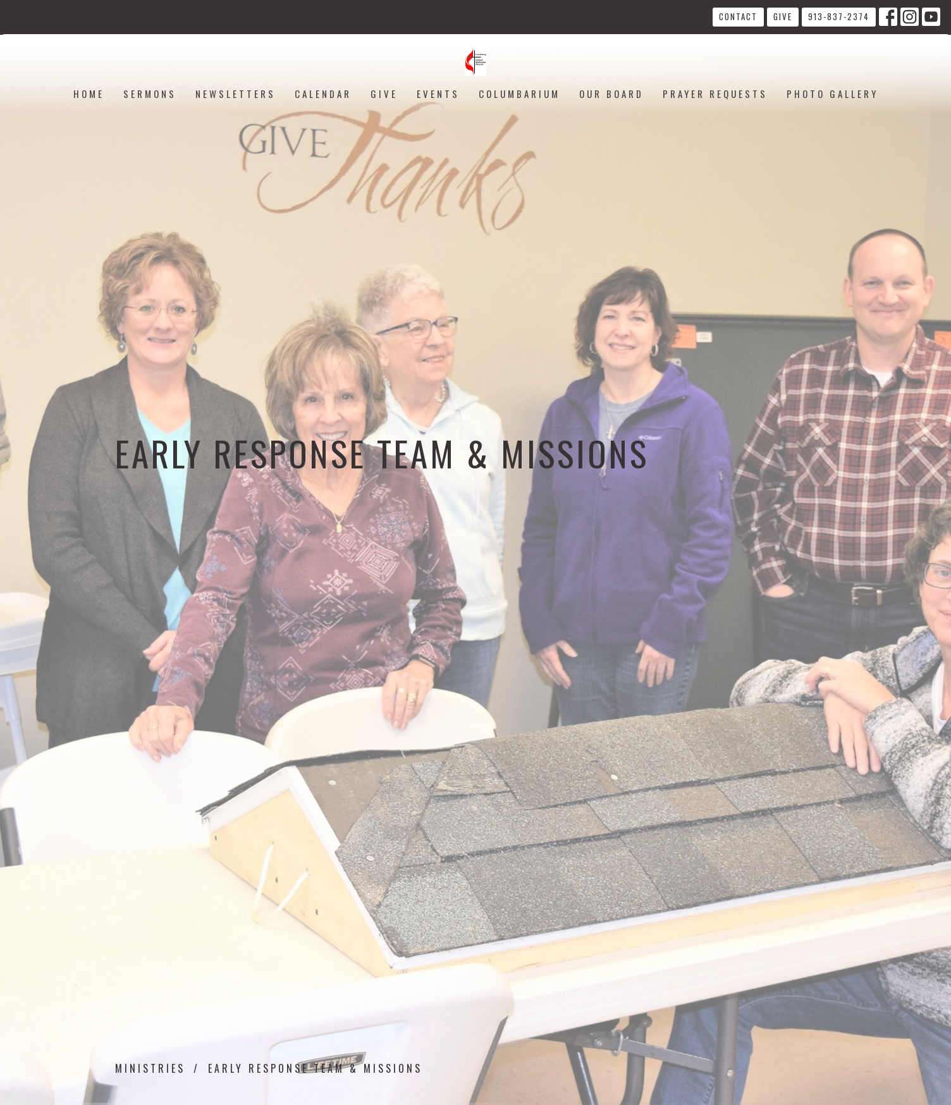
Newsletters (235, 94)
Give (782, 16)
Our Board (611, 94)
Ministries (150, 1068)
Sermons (149, 94)
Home (88, 94)
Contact (738, 16)
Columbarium (519, 94)
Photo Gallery (832, 94)
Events (438, 94)
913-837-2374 (838, 16)
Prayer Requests (715, 94)
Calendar (323, 94)
